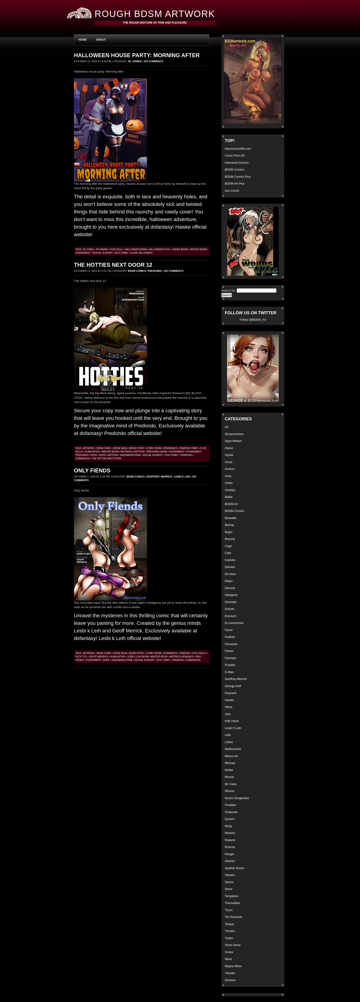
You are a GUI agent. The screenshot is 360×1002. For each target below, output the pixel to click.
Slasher (230, 861)
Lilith (228, 735)
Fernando (231, 644)
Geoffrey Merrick (159, 476)
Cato (228, 553)
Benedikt (230, 518)
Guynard (230, 693)
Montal (229, 777)
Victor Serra (232, 945)
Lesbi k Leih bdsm (137, 656)
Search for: (228, 290)
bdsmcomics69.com (238, 148)
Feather (230, 637)
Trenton (230, 931)
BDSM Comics (137, 270)
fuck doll (116, 249)
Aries (228, 476)
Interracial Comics (237, 162)
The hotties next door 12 (113, 265)
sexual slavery (102, 253)
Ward (228, 959)
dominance (170, 448)
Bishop (229, 525)
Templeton (232, 896)
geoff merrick (98, 656)
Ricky (228, 826)
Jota (228, 714)
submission (82, 458)
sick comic (121, 253)
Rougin (229, 854)
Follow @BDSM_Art (253, 319)
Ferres (229, 651)
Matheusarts (233, 749)
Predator (230, 805)
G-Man (229, 672)
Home (83, 39)
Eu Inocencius (234, 623)
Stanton (230, 875)
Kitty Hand (232, 721)
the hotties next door (106, 458)
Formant (230, 658)
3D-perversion (234, 434)
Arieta (229, 483)
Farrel (229, 630)
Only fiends (92, 470)
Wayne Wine (233, 966)
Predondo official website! (133, 433)
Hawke (137, 61)
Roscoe (230, 847)
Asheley (230, 490)
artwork (88, 448)
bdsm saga (120, 448)
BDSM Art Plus (235, 183)
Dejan (229, 581)
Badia (228, 497)
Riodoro (230, 833)
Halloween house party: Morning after (137, 55)
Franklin (230, 665)
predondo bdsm (156, 451)
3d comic (88, 249)
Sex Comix (232, 190)
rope (94, 455)
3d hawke (102, 249)
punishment (82, 253)
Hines (228, 707)
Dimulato (230, 602)
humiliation (92, 451)
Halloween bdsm (135, 249)
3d (129, 61)
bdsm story (136, 448)
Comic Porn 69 (235, 155)
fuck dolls (199, 653)
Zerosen (230, 980)
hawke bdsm (180, 249)
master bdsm (198, 249)
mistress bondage (181, 656)
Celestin (230, 560)
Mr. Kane (231, 784)
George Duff (233, 686)
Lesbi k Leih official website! (130, 638)
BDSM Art (231, 504)
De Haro (230, 574)
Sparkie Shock (234, 868)
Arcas (228, 462)
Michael (230, 763)
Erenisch (230, 616)
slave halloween (141, 253)
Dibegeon (231, 595)
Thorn (229, 910)
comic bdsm (153, 448)
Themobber (232, 903)
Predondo (155, 270)
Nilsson (230, 791)
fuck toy (81, 656)
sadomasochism (130, 455)
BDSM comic (103, 448)
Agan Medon (233, 441)
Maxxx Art (231, 756)
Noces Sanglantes (237, 798)
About (101, 39)
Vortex (229, 952)
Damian (230, 567)
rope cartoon (108, 455)
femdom (185, 653)
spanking (186, 455)
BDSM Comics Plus (238, 176)
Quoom (230, 819)
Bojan (228, 532)
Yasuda (230, 973)
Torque (229, 924)
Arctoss (230, 469)
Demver (230, 588)
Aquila (229, 455)
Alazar (229, 448)
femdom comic (189, 448)
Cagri (228, 546)
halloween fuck (159, 249)
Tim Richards (233, 917)
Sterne (229, 882)
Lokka (229, 742)
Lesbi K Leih (182, 476)
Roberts (230, 840)
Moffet (229, 770)
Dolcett (229, 609)
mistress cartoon (132, 451)
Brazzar (230, 539)
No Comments (153, 61)
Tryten (229, 938)
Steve (228, 889)
